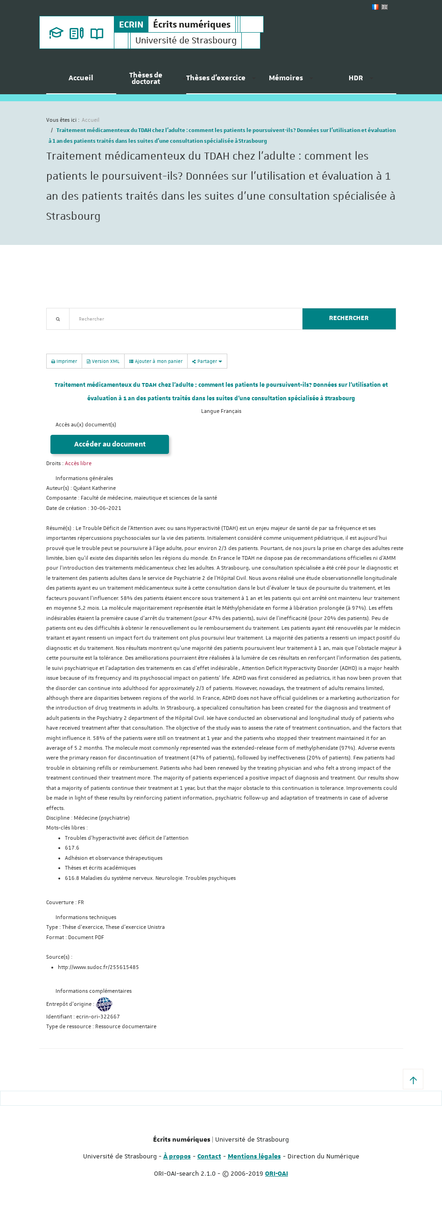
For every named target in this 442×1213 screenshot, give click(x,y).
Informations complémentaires (94, 991)
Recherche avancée (70, 335)
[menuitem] (81, 81)
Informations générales (84, 478)
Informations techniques (86, 917)
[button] (413, 1079)
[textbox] (182, 318)
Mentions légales (254, 1156)
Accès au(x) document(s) (86, 424)
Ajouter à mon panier (155, 361)
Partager (207, 360)
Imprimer (64, 360)
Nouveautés (111, 335)
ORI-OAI (276, 1174)
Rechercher (349, 318)
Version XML (103, 360)
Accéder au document (110, 444)
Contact (209, 1156)
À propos (177, 1156)
